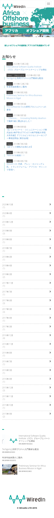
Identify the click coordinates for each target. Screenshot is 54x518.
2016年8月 (7, 352)
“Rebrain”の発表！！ (16, 155)
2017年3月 (7, 326)
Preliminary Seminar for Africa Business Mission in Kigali (32, 467)
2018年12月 (7, 222)
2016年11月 (7, 344)
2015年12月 (7, 387)
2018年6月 (7, 256)
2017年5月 (7, 309)
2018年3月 (7, 274)
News (9, 64)
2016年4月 (7, 378)
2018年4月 (7, 265)
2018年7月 (7, 248)
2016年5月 (7, 370)
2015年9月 (7, 413)
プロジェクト (19, 75)
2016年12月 (7, 335)
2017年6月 (7, 300)
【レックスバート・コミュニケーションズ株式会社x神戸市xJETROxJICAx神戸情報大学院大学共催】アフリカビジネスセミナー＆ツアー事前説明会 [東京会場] (27, 134)
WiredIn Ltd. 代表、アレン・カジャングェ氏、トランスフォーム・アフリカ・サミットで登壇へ (27, 167)
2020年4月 (7, 213)
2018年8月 (7, 239)
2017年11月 (7, 283)
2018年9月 (7, 230)
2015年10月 (7, 405)
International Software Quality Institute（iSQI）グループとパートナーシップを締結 (27, 68)
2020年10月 (7, 204)
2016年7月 (7, 361)
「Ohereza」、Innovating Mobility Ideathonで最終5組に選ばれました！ (26, 119)
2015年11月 (7, 396)
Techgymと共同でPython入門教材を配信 (25, 78)
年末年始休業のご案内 (17, 86)
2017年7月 (7, 291)
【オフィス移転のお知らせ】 (20, 146)
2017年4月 (7, 317)
